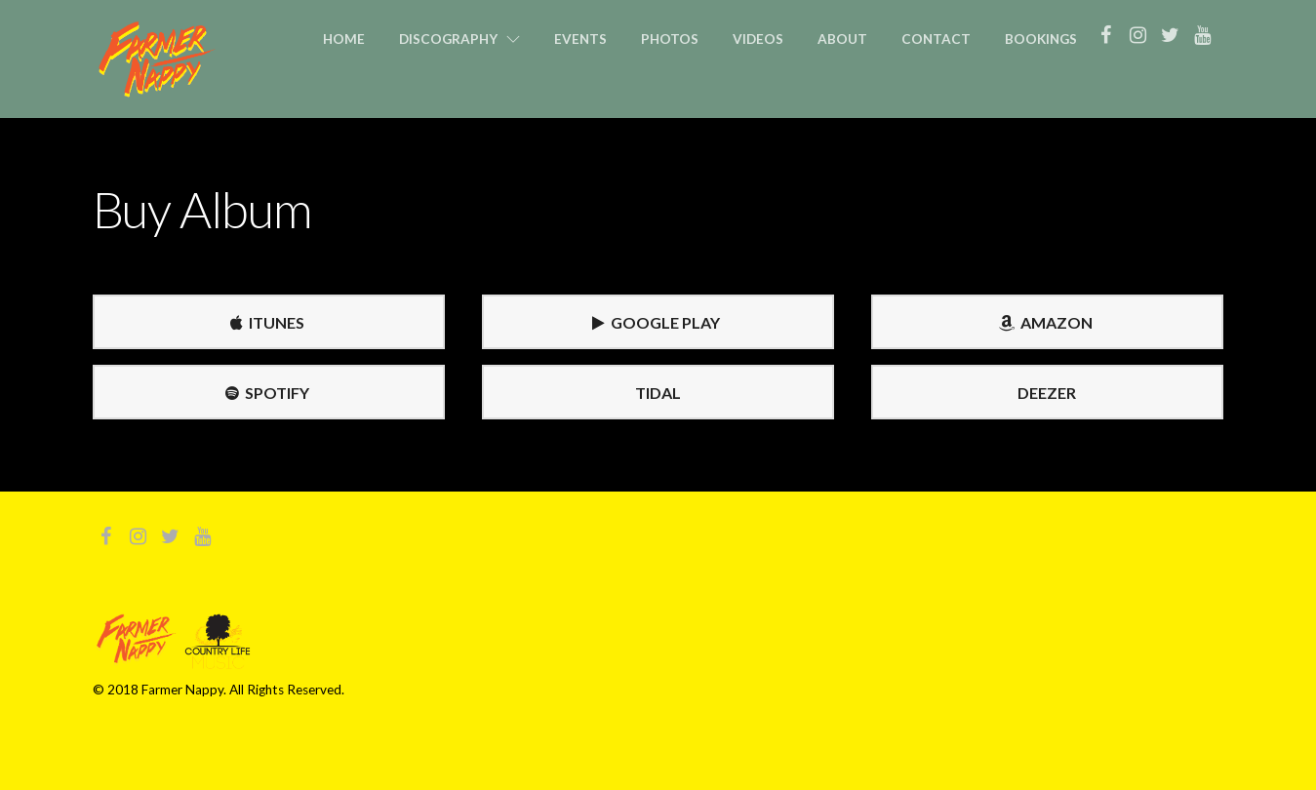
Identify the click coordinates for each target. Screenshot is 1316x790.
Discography (448, 39)
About (842, 39)
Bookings (1041, 39)
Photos (669, 39)
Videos (758, 39)
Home (344, 39)
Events (580, 39)
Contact (936, 39)
